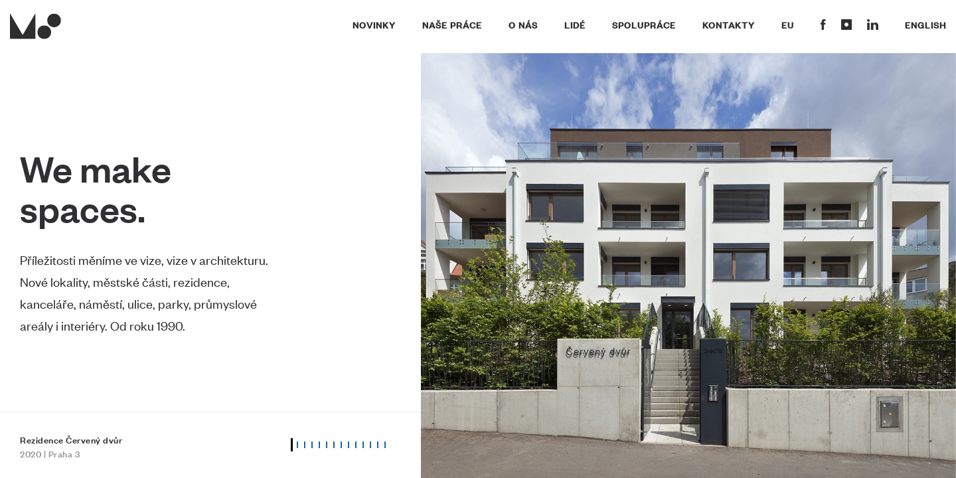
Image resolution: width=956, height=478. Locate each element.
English (925, 24)
